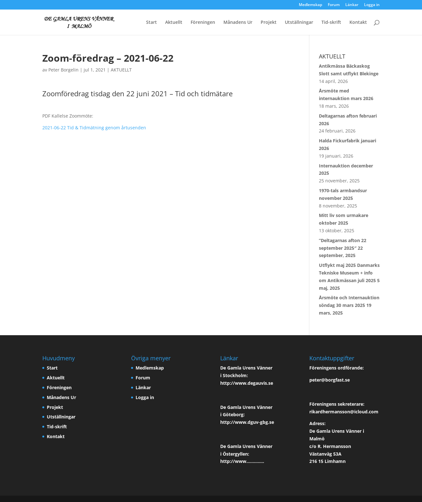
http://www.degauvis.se (246, 383)
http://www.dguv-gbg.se (247, 422)
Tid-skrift (331, 22)
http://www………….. (242, 461)
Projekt (269, 22)
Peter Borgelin (63, 70)
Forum (334, 5)
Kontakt (358, 22)
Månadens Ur (237, 22)
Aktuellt (173, 22)
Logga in (372, 5)
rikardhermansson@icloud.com (343, 412)
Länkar (351, 5)
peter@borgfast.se (329, 380)
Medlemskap (310, 5)
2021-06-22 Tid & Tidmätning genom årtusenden (94, 128)
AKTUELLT (121, 70)
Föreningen (203, 22)
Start (151, 22)
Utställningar (299, 22)
